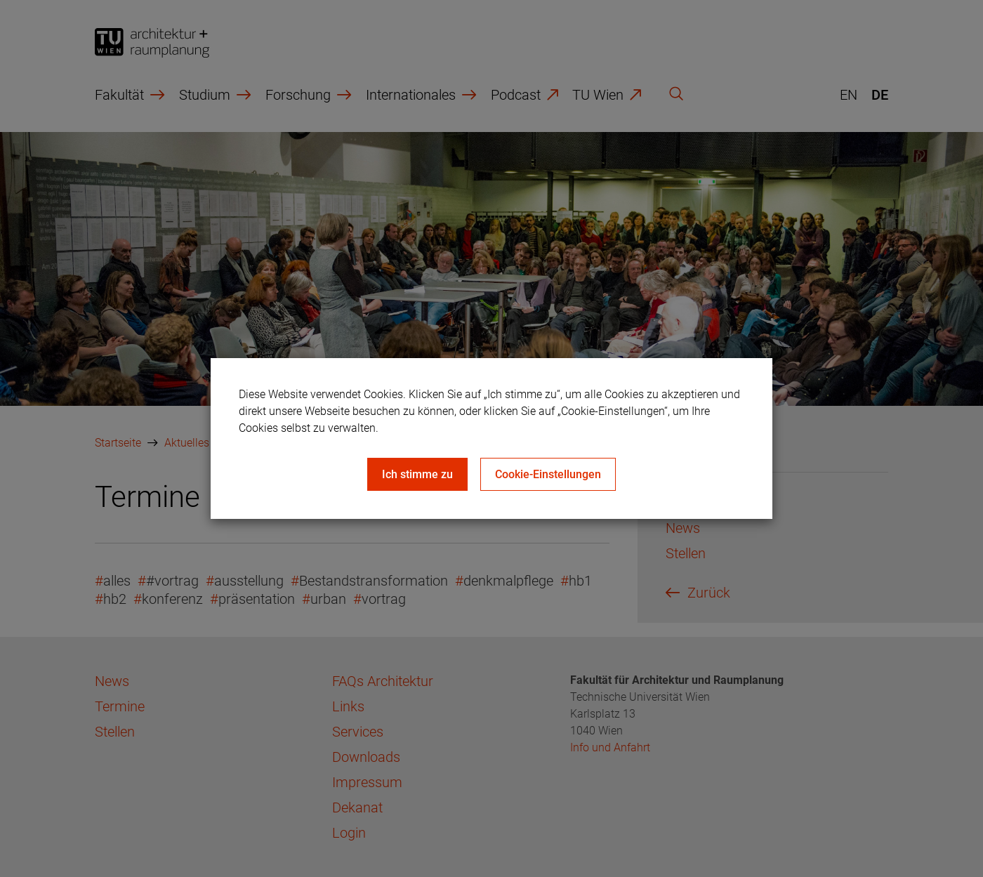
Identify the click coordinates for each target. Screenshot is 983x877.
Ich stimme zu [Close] (417, 474)
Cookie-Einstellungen (548, 474)
